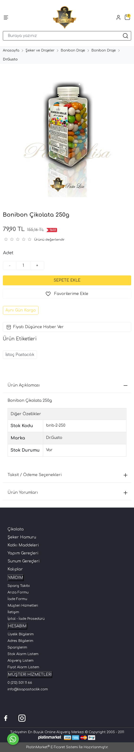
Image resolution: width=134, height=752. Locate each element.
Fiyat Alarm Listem (23, 667)
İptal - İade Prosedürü (26, 619)
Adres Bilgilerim (20, 641)
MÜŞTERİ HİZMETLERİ (30, 674)
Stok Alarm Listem (23, 654)
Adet (8, 253)
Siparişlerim (17, 647)
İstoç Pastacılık (19, 355)
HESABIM (17, 626)
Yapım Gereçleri (23, 553)
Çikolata (16, 529)
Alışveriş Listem (21, 660)
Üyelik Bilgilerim (21, 634)
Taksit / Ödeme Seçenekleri (67, 475)
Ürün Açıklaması (67, 385)
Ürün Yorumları (67, 492)
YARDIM (15, 578)
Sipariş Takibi (19, 586)
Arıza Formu (18, 592)
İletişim (13, 612)
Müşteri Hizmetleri (23, 605)
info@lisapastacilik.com (28, 689)
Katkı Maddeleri (23, 545)
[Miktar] (23, 265)
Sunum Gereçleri (23, 561)
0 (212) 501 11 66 (20, 682)
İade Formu (17, 599)
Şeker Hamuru (22, 537)
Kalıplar (15, 569)
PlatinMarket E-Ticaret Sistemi (52, 747)
